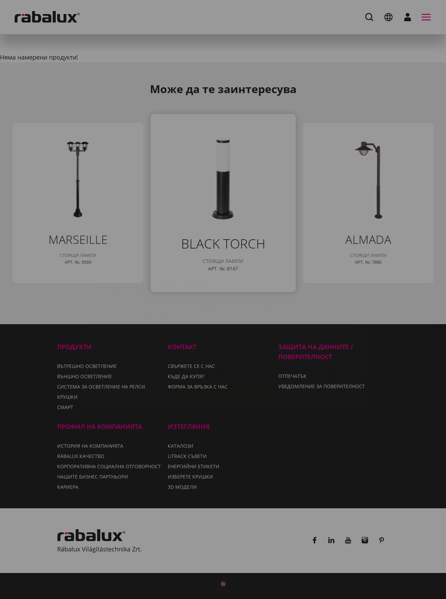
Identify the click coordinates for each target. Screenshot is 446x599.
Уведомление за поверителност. (182, 312)
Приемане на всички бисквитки (223, 349)
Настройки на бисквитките (159, 332)
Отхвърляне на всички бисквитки (276, 332)
